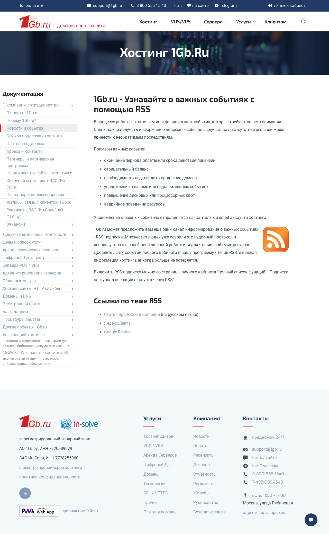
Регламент (203, 483)
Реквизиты (203, 455)
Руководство (205, 502)
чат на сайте (264, 457)
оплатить (31, 5)
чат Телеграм (265, 465)
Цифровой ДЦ (157, 464)
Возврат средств (209, 512)
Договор (201, 464)
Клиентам (278, 22)
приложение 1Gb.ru (79, 510)
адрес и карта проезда (265, 512)
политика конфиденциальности (49, 477)
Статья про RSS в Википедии (132, 314)
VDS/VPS (183, 22)
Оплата (200, 445)
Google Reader (117, 332)
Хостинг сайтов (158, 436)
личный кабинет (286, 5)
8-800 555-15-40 (148, 5)
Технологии (154, 483)
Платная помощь (160, 512)
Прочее (150, 502)
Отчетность (204, 474)
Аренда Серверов (160, 455)
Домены (151, 474)
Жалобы (201, 493)
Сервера (216, 22)
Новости (201, 436)
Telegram (226, 5)
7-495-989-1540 (267, 482)
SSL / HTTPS (155, 493)
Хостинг (151, 22)
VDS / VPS (153, 445)
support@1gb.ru (104, 5)
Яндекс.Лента (117, 323)
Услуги (246, 22)
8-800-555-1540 (268, 474)
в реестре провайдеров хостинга (50, 467)
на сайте (197, 5)
